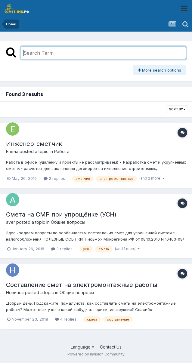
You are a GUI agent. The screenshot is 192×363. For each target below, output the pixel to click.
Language (82, 346)
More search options (159, 70)
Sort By (177, 109)
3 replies (62, 248)
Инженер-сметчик (34, 143)
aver (10, 222)
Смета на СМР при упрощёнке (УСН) (61, 214)
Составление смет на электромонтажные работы (81, 284)
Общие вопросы (68, 222)
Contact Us (111, 346)
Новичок (15, 292)
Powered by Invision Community (96, 354)
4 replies (65, 319)
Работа (62, 151)
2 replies (54, 178)
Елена (12, 151)
